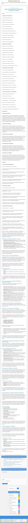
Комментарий (4, 471)
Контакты (24, 521)
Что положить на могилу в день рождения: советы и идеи (13, 461)
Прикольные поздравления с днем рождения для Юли (13, 458)
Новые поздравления (5, 2)
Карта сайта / (20, 521)
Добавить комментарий (8, 12)
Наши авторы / (21, 520)
